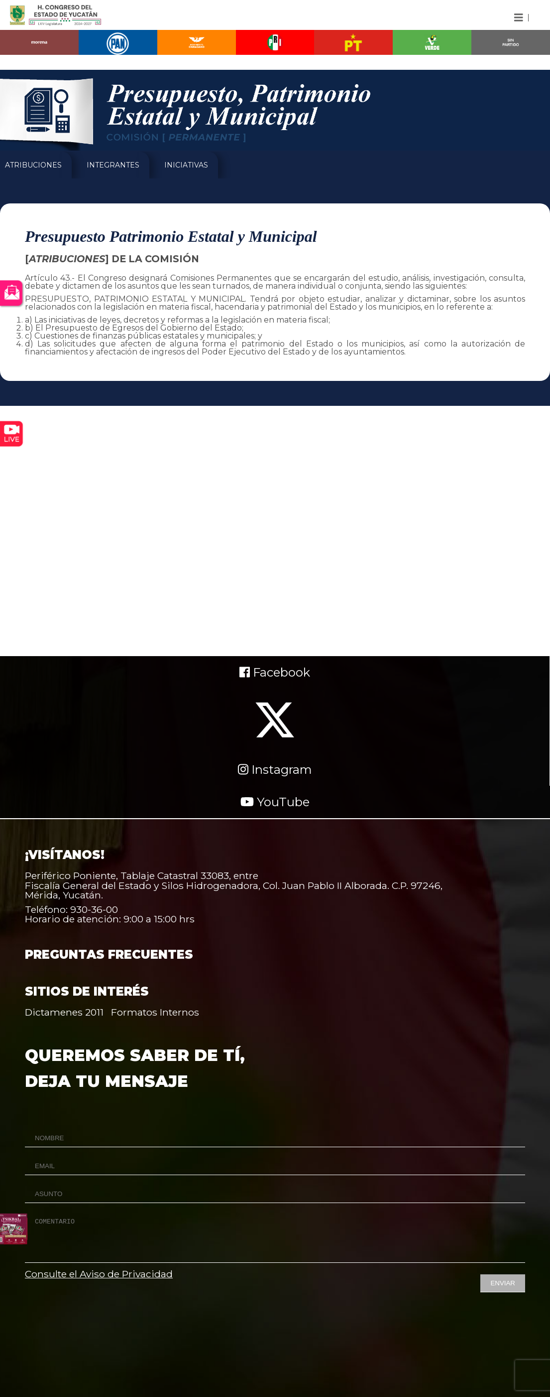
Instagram (275, 769)
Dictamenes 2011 (64, 1012)
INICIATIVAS (186, 165)
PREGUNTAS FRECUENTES (109, 954)
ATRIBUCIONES (33, 165)
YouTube (275, 802)
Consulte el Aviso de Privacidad (99, 1274)
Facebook (274, 672)
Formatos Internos (155, 1012)
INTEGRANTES (113, 165)
